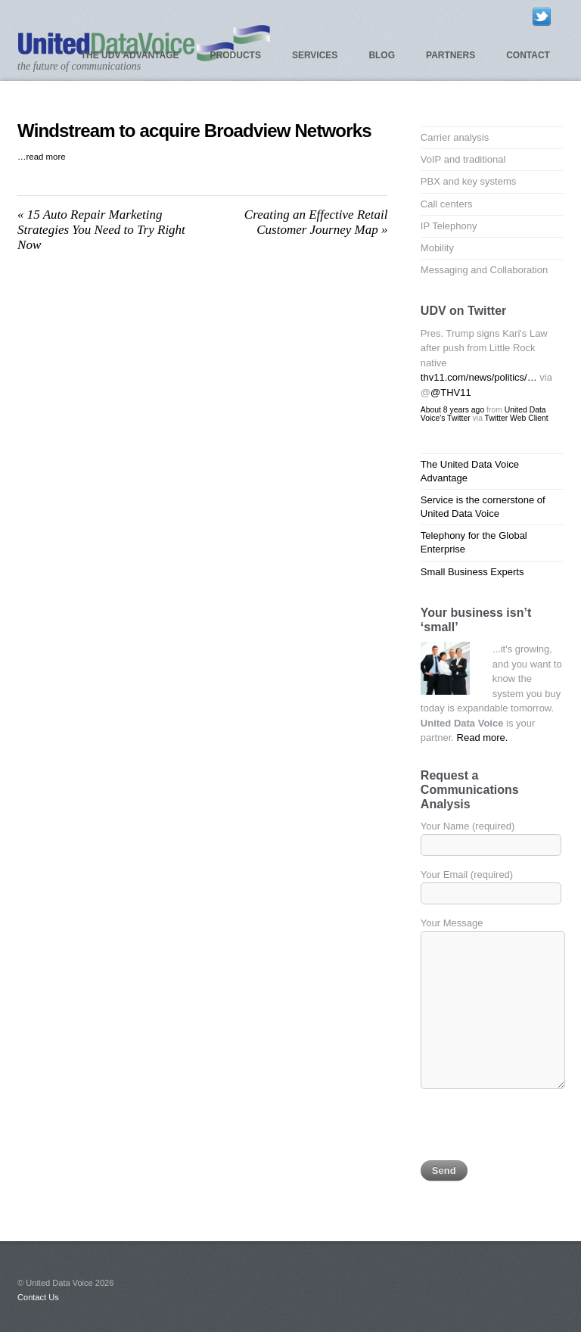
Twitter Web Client (516, 418)
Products (235, 55)
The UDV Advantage (130, 55)
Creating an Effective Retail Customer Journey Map (316, 222)
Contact (528, 55)
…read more (41, 156)
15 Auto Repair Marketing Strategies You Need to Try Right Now (101, 230)
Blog (381, 55)
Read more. (482, 737)
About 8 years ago (452, 410)
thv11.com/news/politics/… (479, 377)
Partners (450, 55)
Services (314, 55)
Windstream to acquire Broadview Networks (194, 130)
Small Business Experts (472, 571)
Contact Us (38, 1297)
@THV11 (450, 392)
